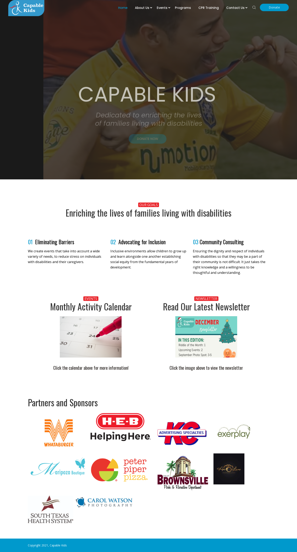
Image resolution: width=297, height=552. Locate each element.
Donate (274, 7)
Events (162, 8)
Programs (183, 8)
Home (122, 8)
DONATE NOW (147, 141)
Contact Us (235, 8)
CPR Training (208, 8)
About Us (142, 8)
